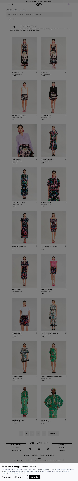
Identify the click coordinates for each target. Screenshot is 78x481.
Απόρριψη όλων (6, 477)
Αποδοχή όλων (35, 477)
